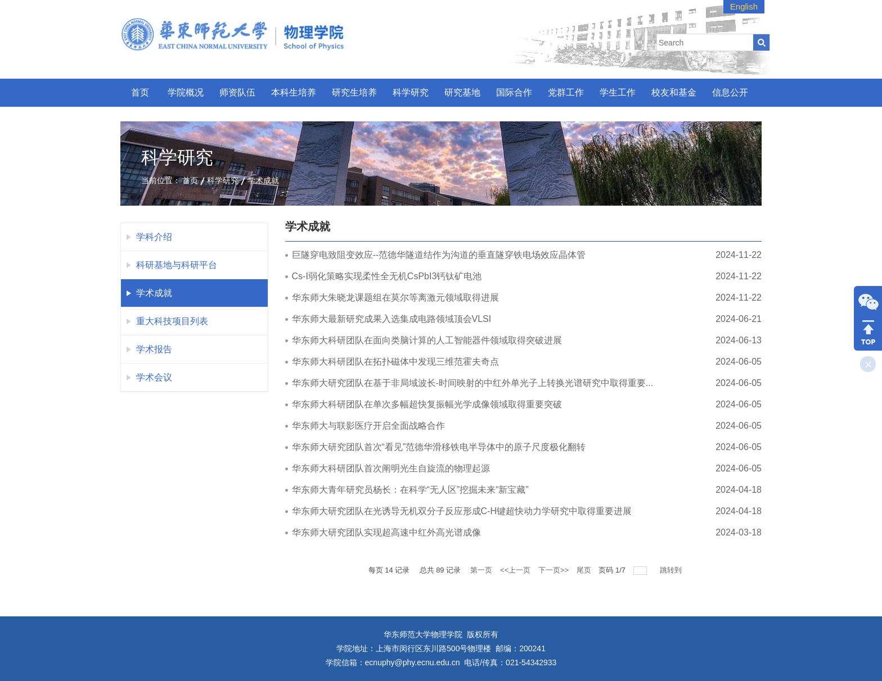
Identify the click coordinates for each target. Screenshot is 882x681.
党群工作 (566, 92)
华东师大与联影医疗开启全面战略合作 (368, 425)
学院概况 (186, 92)
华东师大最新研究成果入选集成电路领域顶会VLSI (392, 319)
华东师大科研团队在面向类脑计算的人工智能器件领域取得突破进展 (427, 340)
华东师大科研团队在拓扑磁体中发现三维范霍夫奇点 (395, 361)
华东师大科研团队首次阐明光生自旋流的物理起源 (391, 468)
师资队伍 (237, 92)
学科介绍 (154, 237)
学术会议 (154, 377)
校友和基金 (673, 92)
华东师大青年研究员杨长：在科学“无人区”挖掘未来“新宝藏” (410, 489)
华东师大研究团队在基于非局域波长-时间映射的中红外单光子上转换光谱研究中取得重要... (473, 383)
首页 (140, 92)
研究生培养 (354, 92)
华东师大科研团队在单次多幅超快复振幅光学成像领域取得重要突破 (427, 404)
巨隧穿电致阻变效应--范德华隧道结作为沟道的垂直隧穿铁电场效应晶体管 (439, 255)
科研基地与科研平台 (176, 265)
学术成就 (263, 180)
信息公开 (730, 92)
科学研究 (411, 92)
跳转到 (672, 570)
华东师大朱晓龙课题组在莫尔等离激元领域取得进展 (395, 297)
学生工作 (618, 92)
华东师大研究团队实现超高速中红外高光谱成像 (386, 532)
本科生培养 (293, 92)
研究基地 (462, 92)
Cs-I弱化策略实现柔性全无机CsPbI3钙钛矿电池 (387, 276)
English (744, 6)
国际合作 (514, 92)
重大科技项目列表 (172, 321)
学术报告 (154, 349)
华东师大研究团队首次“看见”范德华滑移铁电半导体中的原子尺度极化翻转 (439, 447)
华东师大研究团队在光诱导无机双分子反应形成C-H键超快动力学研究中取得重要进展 (462, 511)
